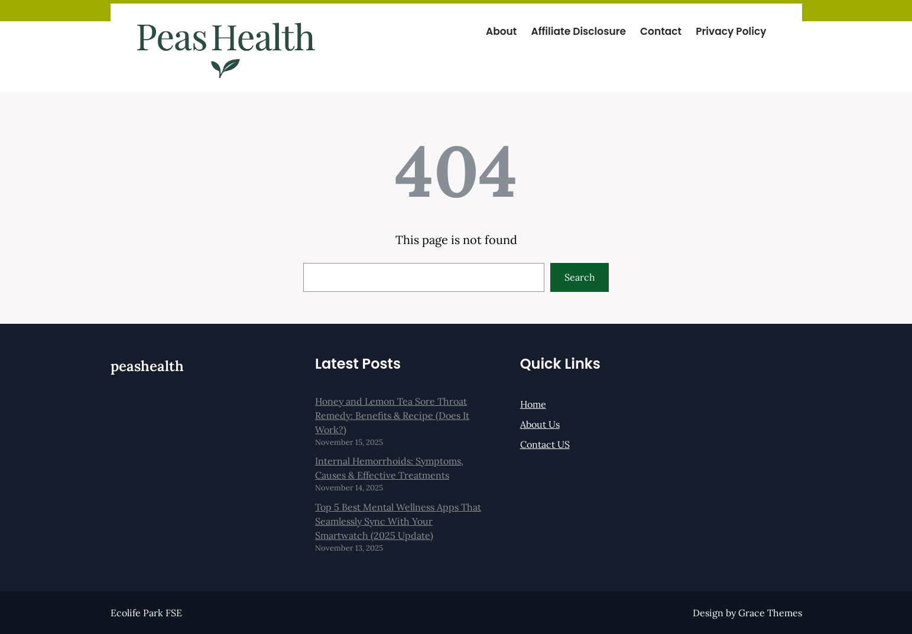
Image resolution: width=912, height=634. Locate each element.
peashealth (147, 366)
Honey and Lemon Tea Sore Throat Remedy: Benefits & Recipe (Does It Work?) (392, 415)
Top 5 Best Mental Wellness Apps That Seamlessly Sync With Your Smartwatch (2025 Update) (398, 521)
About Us (540, 424)
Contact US (545, 444)
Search (579, 277)
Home (533, 404)
